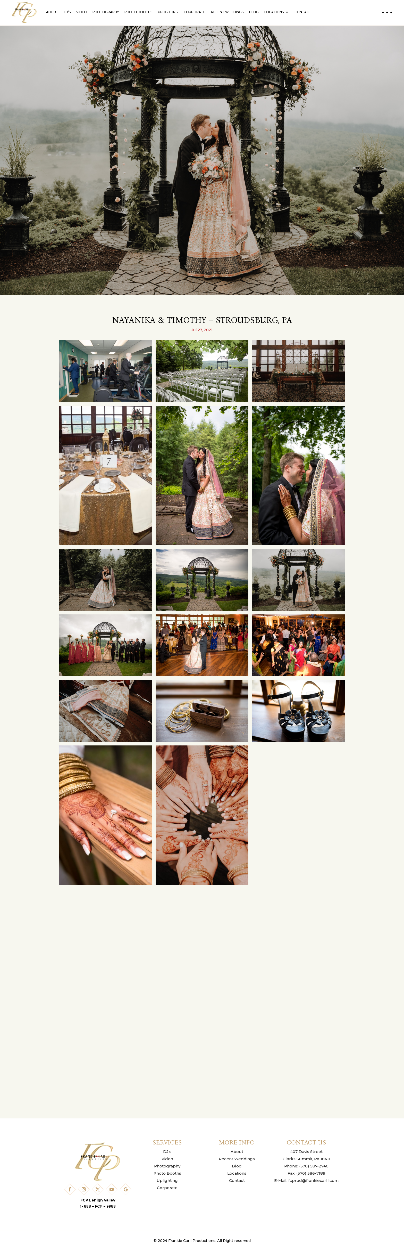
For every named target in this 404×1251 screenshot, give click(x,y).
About (52, 12)
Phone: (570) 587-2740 (306, 1166)
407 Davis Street (306, 1151)
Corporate (194, 12)
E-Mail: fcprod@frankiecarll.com (306, 1180)
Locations (274, 12)
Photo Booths (138, 12)
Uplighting (168, 12)
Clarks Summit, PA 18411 (306, 1158)
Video (81, 12)
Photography (105, 12)
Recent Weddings (227, 12)
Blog (254, 12)
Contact (302, 12)
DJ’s (67, 12)
